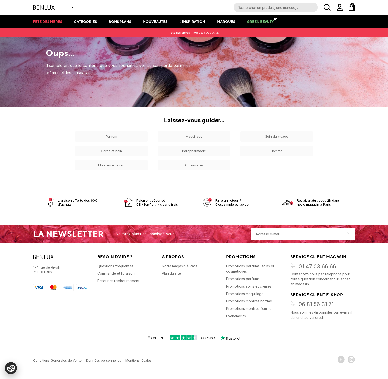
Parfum (111, 136)
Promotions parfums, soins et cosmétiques (250, 268)
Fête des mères (47, 21)
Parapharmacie (194, 151)
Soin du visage (276, 136)
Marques (226, 21)
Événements (236, 316)
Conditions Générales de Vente (57, 360)
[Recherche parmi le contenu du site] (276, 7)
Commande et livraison (116, 273)
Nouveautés (155, 21)
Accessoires (194, 165)
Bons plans (120, 21)
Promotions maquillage (244, 294)
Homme (276, 151)
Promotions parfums (243, 279)
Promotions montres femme (248, 308)
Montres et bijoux (111, 165)
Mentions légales (138, 360)
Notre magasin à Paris (179, 266)
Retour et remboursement (118, 281)
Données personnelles (103, 360)
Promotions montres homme (249, 301)
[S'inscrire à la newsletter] (346, 234)
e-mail (346, 312)
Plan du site (171, 273)
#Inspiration (192, 21)
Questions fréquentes (115, 266)
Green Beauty (260, 21)
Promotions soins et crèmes (248, 286)
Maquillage (194, 136)
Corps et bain (111, 151)
